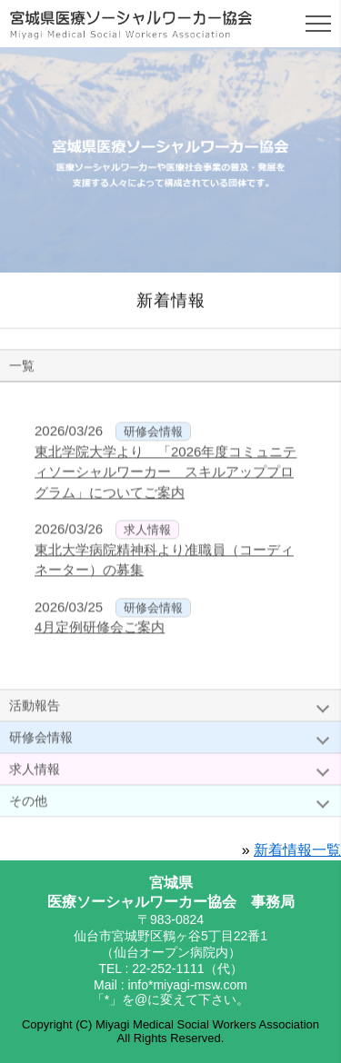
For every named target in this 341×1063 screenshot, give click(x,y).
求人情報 (34, 772)
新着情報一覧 (297, 850)
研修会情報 (41, 740)
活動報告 (34, 708)
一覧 (22, 369)
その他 (28, 804)
